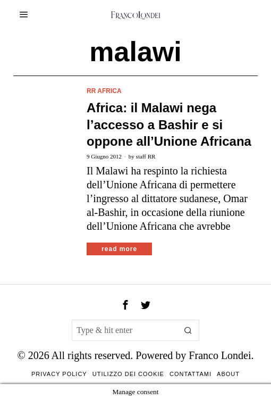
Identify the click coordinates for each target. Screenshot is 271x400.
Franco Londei (220, 355)
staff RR (146, 156)
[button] (188, 330)
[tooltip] (125, 304)
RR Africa (104, 91)
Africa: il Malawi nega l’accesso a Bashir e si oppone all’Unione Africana (169, 124)
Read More (119, 249)
